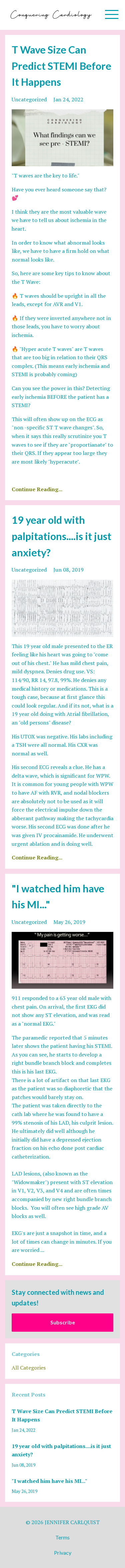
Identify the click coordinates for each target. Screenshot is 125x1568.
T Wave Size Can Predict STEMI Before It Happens (61, 66)
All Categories (29, 1367)
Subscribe (62, 1322)
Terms (62, 1537)
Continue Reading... (37, 489)
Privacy (62, 1552)
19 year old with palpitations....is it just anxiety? (61, 536)
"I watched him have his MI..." (49, 1481)
